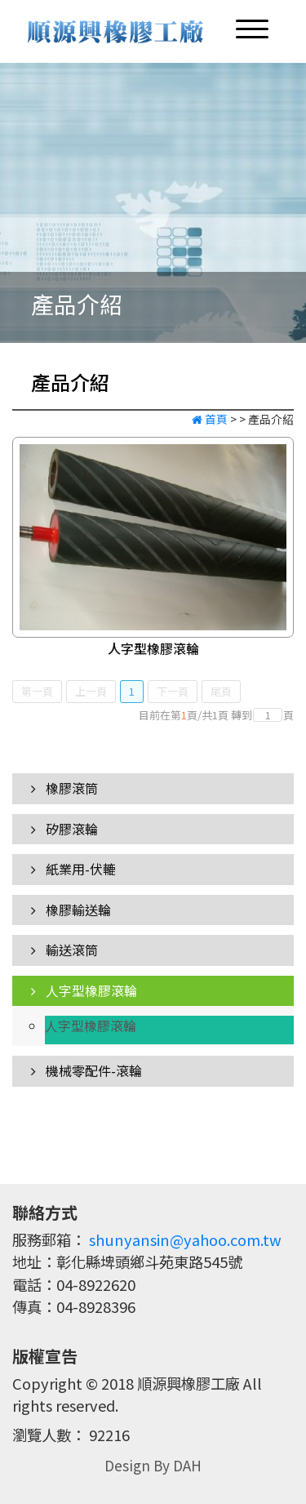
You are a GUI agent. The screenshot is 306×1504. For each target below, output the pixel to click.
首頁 (210, 419)
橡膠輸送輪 (71, 909)
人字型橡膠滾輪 (153, 648)
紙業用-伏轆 (73, 869)
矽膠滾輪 (64, 829)
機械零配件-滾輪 (86, 1070)
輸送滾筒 (64, 949)
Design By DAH (153, 1465)
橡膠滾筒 (64, 788)
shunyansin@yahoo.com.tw (185, 1239)
